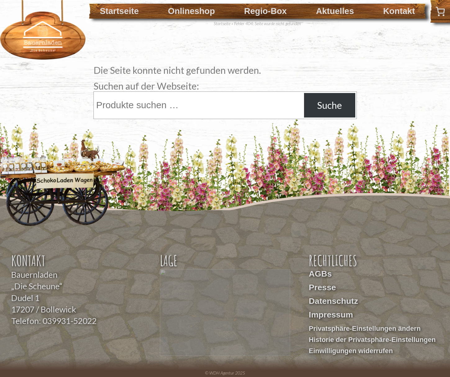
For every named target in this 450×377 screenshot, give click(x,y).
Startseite (119, 11)
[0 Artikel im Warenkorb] (440, 11)
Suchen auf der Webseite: (146, 85)
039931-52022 (70, 321)
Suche (329, 105)
